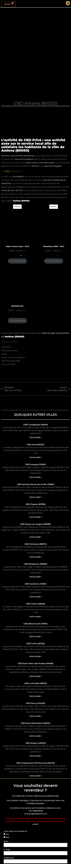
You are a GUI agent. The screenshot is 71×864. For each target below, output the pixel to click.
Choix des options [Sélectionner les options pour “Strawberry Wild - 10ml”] (53, 261)
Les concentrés (8, 364)
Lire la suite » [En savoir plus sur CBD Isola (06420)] (35, 457)
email (35, 824)
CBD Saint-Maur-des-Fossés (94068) (35, 663)
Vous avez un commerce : (16, 831)
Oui (7, 834)
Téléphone (9, 857)
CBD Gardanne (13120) (35, 584)
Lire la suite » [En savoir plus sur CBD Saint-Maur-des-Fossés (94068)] (35, 676)
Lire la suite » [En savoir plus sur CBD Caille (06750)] (35, 656)
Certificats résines (9, 350)
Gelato (4, 354)
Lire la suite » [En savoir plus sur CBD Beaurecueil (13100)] (35, 636)
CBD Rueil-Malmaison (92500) (35, 723)
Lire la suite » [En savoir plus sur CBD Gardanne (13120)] (35, 596)
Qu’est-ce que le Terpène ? (13, 357)
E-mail (7, 849)
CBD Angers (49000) (35, 743)
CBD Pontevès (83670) (36, 544)
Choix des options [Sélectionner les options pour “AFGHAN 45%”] (17, 321)
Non (7, 837)
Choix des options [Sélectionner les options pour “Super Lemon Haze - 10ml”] (17, 261)
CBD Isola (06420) (35, 444)
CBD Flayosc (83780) (35, 504)
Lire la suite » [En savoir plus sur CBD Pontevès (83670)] (35, 556)
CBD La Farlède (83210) (35, 683)
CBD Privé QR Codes (10, 361)
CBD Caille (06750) (35, 643)
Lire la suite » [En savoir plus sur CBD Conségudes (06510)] (35, 437)
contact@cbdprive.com (35, 813)
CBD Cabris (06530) (35, 604)
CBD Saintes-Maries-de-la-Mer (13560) (35, 484)
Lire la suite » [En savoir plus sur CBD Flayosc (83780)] (35, 517)
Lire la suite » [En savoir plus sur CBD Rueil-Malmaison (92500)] (35, 736)
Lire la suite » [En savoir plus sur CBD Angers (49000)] (35, 755)
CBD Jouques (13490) (35, 464)
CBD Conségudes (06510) (35, 424)
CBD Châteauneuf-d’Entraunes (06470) (35, 763)
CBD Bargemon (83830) (35, 564)
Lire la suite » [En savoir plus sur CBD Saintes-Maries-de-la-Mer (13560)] (35, 497)
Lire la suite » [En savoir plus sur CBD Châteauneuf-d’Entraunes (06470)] (35, 775)
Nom (6, 841)
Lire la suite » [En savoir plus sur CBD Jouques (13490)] (35, 477)
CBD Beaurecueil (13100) (36, 624)
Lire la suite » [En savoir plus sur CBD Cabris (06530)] (35, 616)
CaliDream (6, 347)
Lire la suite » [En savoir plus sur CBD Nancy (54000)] (35, 716)
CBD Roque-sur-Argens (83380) (35, 524)
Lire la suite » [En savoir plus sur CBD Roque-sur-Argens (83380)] (35, 537)
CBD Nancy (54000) (35, 703)
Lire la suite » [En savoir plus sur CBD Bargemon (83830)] (35, 576)
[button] (68, 3)
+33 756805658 (35, 810)
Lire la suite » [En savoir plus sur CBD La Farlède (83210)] (35, 696)
